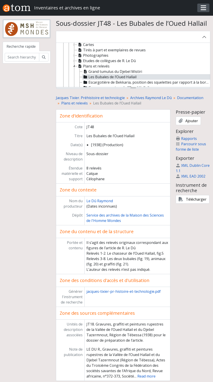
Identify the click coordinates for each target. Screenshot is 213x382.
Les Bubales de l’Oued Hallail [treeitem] (109, 77)
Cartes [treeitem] (85, 44)
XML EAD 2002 (190, 176)
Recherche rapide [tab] (21, 46)
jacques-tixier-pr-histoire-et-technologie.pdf (123, 291)
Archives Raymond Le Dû (151, 97)
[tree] (133, 65)
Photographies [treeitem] (92, 55)
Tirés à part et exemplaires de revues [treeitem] (111, 50)
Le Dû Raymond (99, 200)
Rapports (186, 138)
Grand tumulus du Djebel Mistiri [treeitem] (112, 71)
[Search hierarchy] (22, 57)
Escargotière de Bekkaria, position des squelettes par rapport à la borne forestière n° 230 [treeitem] (146, 82)
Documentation (190, 97)
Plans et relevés (74, 103)
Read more (146, 376)
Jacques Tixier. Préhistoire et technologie (90, 97)
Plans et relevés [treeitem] (93, 66)
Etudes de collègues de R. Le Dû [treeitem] (106, 60)
